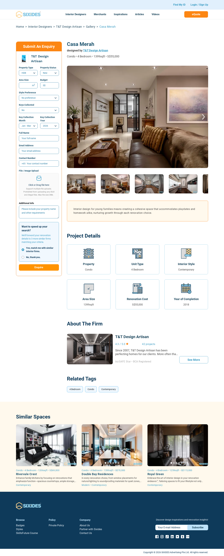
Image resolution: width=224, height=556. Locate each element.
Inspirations (120, 14)
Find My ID (179, 4)
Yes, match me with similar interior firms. (39, 250)
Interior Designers (75, 14)
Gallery (90, 26)
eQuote (196, 14)
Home (20, 26)
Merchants (100, 14)
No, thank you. (33, 257)
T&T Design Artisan (69, 26)
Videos (155, 14)
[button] (39, 186)
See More (193, 359)
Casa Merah (107, 26)
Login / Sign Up (199, 4)
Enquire (38, 267)
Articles (139, 14)
